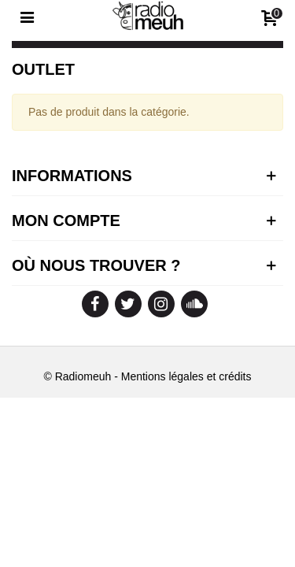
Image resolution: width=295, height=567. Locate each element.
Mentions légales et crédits (186, 376)
